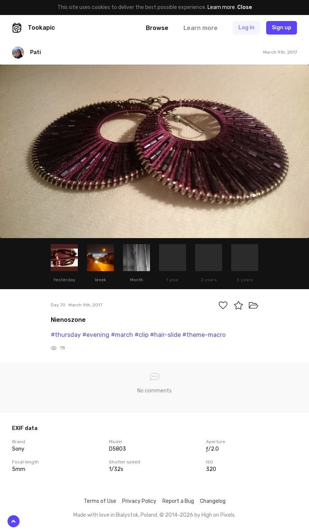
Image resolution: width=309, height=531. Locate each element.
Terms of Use (100, 501)
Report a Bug (178, 501)
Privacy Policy (139, 501)
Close (244, 7)
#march (122, 334)
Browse (157, 28)
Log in (246, 27)
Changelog (213, 501)
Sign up (281, 27)
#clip (141, 334)
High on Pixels (218, 515)
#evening (95, 334)
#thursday (66, 334)
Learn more (221, 7)
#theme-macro (204, 334)
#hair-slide (165, 334)
